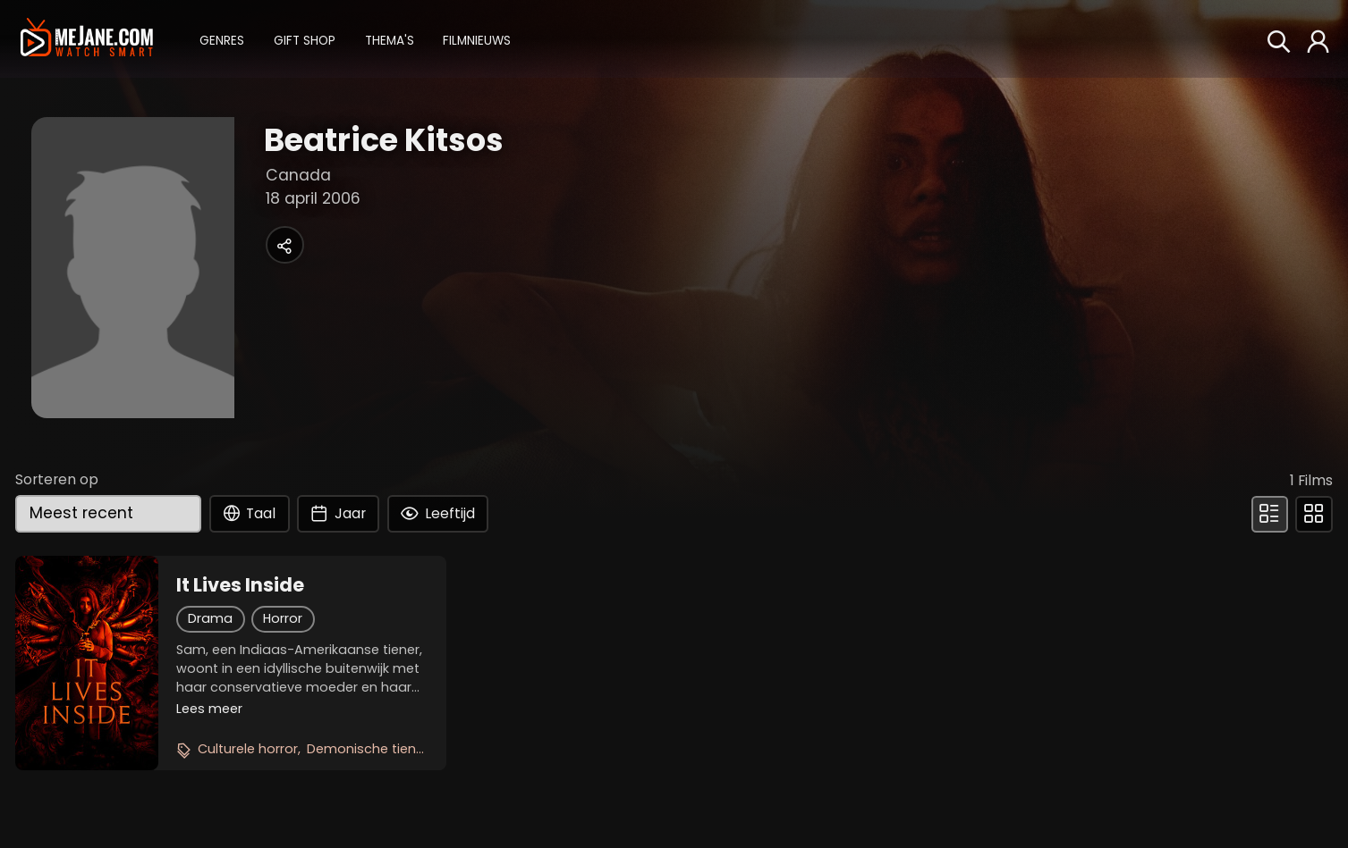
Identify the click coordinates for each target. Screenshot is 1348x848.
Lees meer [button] (209, 709)
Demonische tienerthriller (387, 749)
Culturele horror (248, 749)
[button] (221, 39)
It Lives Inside (240, 585)
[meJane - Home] (86, 38)
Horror (282, 618)
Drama (210, 618)
